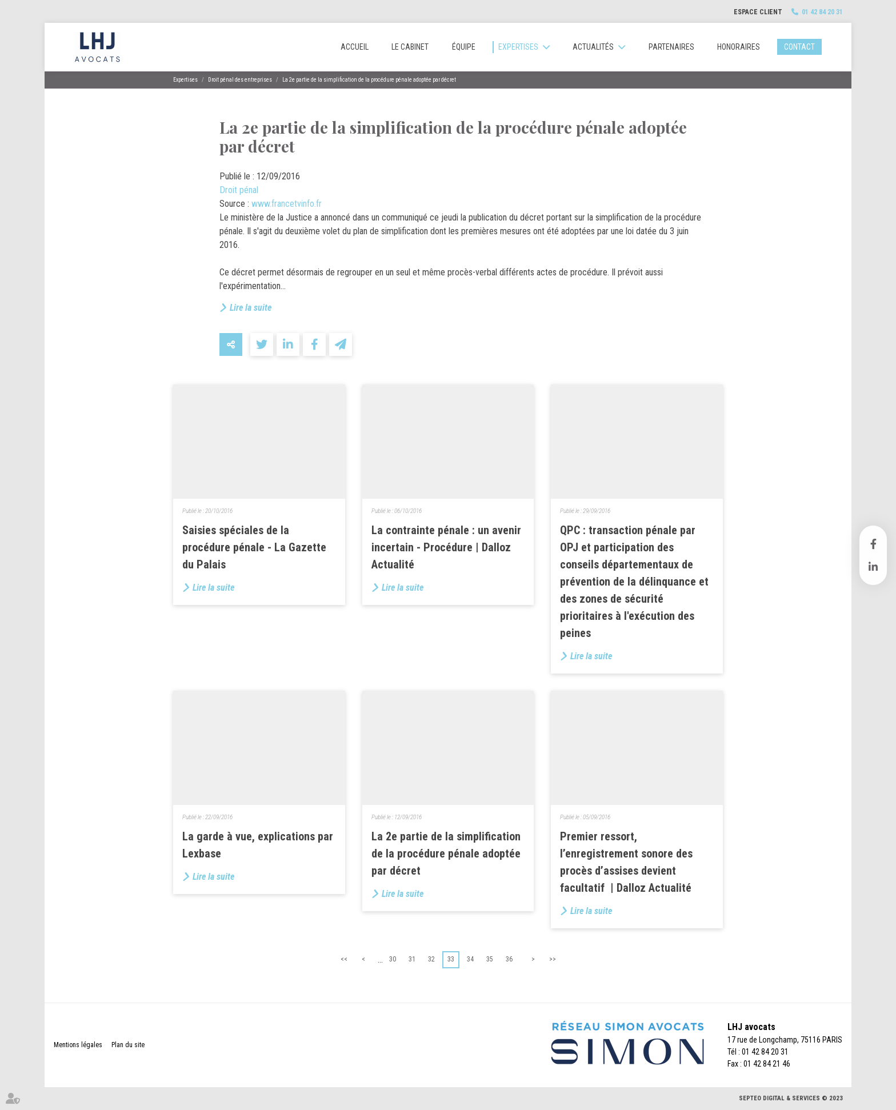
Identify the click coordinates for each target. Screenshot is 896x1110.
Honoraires (738, 46)
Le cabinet (410, 46)
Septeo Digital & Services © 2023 (791, 1098)
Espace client (758, 12)
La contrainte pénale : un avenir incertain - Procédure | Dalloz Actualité (446, 547)
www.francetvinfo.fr (286, 203)
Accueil (355, 46)
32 (431, 959)
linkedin (873, 567)
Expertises (518, 46)
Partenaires (671, 46)
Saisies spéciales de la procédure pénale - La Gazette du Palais (254, 547)
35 (489, 959)
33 (450, 959)
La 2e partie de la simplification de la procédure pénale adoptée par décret (369, 80)
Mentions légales (78, 1045)
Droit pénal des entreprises (240, 80)
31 (412, 959)
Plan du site (128, 1045)
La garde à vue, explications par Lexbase (257, 845)
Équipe (463, 46)
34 (470, 959)
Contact (799, 46)
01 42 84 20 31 (822, 12)
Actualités (593, 46)
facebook (873, 544)
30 (392, 959)
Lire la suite (250, 307)
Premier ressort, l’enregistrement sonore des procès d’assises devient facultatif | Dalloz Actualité (626, 862)
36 (509, 959)
